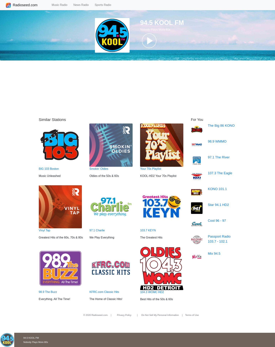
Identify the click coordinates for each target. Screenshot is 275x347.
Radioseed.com (25, 5)
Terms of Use (192, 315)
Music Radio (61, 4)
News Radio (82, 4)
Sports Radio (104, 4)
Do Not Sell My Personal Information (160, 315)
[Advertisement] (137, 89)
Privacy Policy (124, 315)
